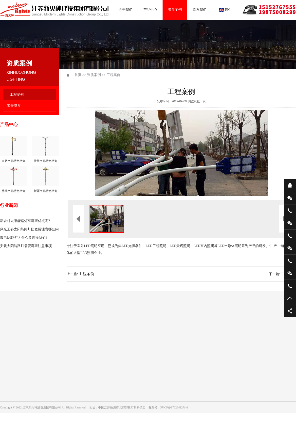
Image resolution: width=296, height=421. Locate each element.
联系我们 (199, 10)
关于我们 (125, 10)
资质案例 (175, 10)
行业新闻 (9, 205)
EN (224, 10)
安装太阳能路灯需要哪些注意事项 (26, 246)
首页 (77, 75)
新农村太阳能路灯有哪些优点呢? (25, 221)
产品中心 (150, 10)
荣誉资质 (14, 106)
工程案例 (17, 94)
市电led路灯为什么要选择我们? (23, 237)
